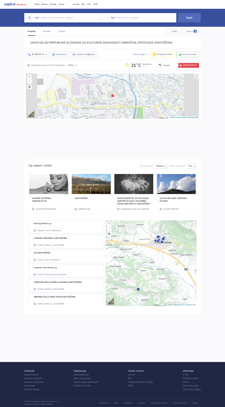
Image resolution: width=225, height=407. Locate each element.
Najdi (189, 17)
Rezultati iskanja (31, 389)
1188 (95, 4)
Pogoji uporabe (180, 403)
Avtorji (186, 382)
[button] (29, 87)
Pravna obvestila (190, 385)
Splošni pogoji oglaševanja (86, 382)
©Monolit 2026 (181, 117)
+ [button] (30, 77)
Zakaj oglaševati (81, 374)
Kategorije (128, 403)
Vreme (61, 4)
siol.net (76, 4)
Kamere (167, 65)
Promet (53, 4)
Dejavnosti (103, 403)
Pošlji (174, 31)
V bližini (61, 31)
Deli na (192, 31)
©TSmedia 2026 (192, 117)
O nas (185, 374)
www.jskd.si (61, 54)
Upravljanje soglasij (192, 389)
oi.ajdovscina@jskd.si (85, 54)
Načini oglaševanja (82, 378)
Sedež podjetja (139, 54)
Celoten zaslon (196, 76)
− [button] (30, 81)
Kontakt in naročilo (82, 385)
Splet (37, 4)
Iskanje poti (29, 385)
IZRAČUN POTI (190, 65)
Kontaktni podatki (164, 54)
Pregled (31, 31)
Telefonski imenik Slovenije (140, 382)
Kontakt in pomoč (191, 378)
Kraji (116, 403)
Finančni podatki (189, 54)
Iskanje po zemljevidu (34, 382)
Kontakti (46, 31)
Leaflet (172, 117)
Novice (45, 4)
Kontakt (141, 403)
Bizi (83, 4)
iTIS (89, 4)
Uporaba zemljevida (33, 378)
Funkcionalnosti (31, 374)
